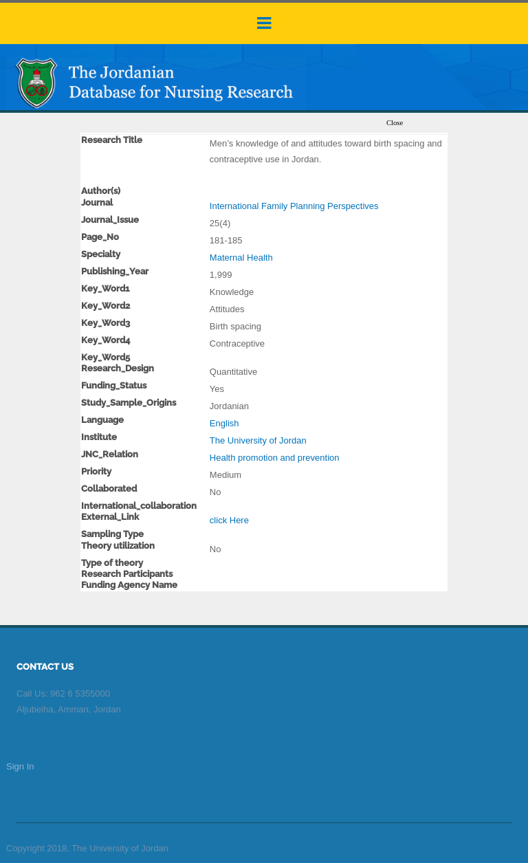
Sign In (20, 766)
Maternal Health (241, 257)
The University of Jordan (258, 440)
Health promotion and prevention (275, 457)
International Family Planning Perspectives (294, 206)
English (224, 423)
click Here (229, 520)
